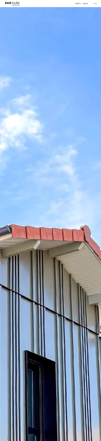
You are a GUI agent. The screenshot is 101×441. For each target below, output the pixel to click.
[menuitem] (93, 3)
